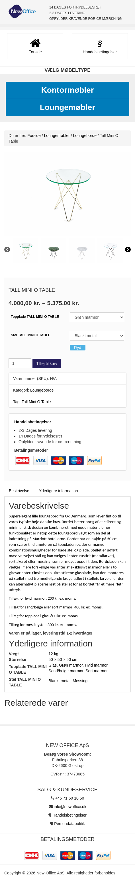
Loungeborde (85, 135)
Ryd (77, 347)
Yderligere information (58, 491)
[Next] (128, 250)
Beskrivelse (19, 491)
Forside (34, 135)
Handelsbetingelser (32, 422)
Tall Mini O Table (36, 401)
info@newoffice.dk (70, 806)
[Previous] (7, 250)
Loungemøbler (67, 107)
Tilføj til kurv (46, 363)
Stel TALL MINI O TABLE (30, 335)
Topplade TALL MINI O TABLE (35, 317)
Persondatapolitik (69, 823)
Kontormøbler (67, 90)
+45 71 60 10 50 (69, 798)
